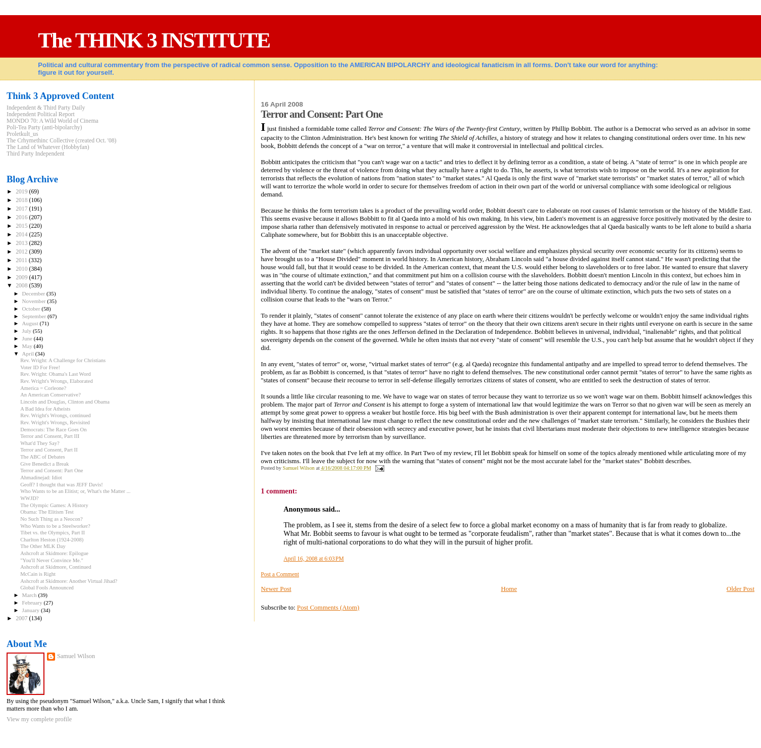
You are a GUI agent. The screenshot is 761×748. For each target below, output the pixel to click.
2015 (22, 226)
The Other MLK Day (43, 546)
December (34, 293)
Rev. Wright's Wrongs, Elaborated (56, 381)
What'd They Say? (40, 443)
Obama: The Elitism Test (47, 512)
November (34, 301)
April (28, 354)
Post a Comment (280, 574)
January (31, 610)
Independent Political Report (41, 114)
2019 (22, 191)
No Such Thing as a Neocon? (51, 519)
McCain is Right (38, 574)
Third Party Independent (36, 154)
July (27, 331)
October (32, 309)
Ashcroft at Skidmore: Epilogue (54, 553)
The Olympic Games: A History (54, 505)
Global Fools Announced (47, 587)
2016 (22, 217)
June (28, 338)
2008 (22, 285)
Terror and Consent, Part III (49, 436)
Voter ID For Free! (40, 367)
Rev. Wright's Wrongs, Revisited (55, 422)
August (31, 323)
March (30, 595)
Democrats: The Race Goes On (53, 429)
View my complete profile (39, 719)
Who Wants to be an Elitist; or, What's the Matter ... (75, 491)
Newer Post (276, 588)
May (28, 346)
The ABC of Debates (42, 457)
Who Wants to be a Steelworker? (55, 526)
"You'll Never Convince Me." (51, 560)
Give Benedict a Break (44, 464)
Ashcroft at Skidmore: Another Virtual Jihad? (68, 581)
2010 (22, 269)
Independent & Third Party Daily (46, 108)
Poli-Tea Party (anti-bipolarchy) (44, 127)
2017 (22, 209)
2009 (22, 277)
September (34, 316)
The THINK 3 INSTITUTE (154, 40)
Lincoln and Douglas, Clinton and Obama (65, 402)
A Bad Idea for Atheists (45, 409)
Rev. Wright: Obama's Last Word (55, 374)
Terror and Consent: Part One (51, 470)
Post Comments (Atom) (328, 607)
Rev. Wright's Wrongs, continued (55, 415)
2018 (22, 200)
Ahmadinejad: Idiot (41, 477)
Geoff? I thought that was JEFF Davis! (61, 484)
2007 (22, 618)
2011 (22, 260)
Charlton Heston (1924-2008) (51, 539)
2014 (22, 234)
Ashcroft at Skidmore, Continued (55, 567)
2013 (22, 243)
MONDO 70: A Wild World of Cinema (52, 121)
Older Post (740, 588)
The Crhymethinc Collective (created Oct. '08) (62, 140)
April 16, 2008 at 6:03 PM (314, 559)
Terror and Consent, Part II (49, 450)
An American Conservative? (50, 394)
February (33, 603)
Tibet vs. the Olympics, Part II (52, 532)
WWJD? (29, 498)
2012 (22, 251)
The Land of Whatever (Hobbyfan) (48, 147)
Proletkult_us (22, 134)
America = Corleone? (43, 388)
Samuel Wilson (76, 656)
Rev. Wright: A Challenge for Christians (63, 360)
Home (509, 588)
